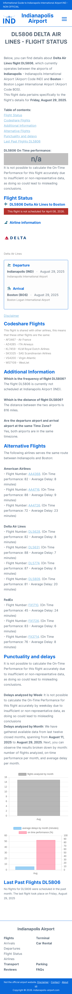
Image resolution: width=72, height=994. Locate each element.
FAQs (40, 969)
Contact (55, 982)
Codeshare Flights (17, 120)
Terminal (42, 938)
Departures (12, 948)
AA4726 (34, 505)
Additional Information (20, 125)
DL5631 (33, 547)
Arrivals (9, 943)
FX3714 (33, 637)
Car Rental (44, 943)
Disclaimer (43, 982)
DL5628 (34, 531)
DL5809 (34, 579)
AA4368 (34, 474)
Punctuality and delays (20, 136)
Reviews (10, 969)
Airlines (9, 959)
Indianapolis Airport (38, 18)
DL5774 (33, 563)
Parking (41, 964)
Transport (11, 964)
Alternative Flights (17, 131)
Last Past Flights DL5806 (22, 141)
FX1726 (33, 621)
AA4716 (33, 489)
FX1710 (33, 605)
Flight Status (13, 115)
